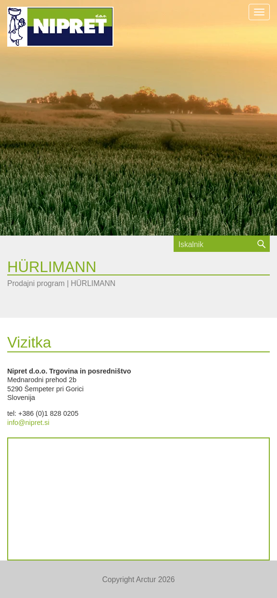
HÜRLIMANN (93, 283)
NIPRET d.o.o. (60, 27)
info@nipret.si (28, 422)
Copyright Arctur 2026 (138, 579)
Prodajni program (36, 283)
